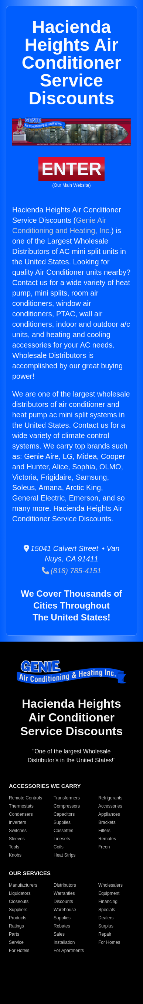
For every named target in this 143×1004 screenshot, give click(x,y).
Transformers (67, 798)
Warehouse (65, 909)
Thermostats (21, 806)
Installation (64, 942)
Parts (14, 934)
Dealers (105, 917)
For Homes (109, 942)
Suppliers (18, 909)
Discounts (63, 901)
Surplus (105, 926)
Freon (104, 847)
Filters (104, 830)
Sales (59, 934)
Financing (108, 901)
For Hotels (19, 950)
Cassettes (63, 830)
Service (16, 942)
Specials (106, 909)
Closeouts (18, 901)
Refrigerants (110, 798)
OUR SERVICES (30, 873)
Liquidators (20, 893)
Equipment (108, 893)
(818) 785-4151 (71, 571)
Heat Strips (64, 855)
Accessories (110, 806)
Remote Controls (25, 798)
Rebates (62, 926)
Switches (18, 830)
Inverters (17, 822)
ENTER (71, 169)
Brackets (107, 822)
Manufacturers (23, 885)
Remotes (107, 838)
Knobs (15, 855)
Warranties (64, 893)
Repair (104, 934)
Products (17, 917)
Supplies (62, 822)
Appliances (109, 814)
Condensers (21, 814)
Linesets (62, 838)
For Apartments (69, 950)
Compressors (67, 806)
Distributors (65, 885)
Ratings (16, 926)
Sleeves (17, 838)
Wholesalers (110, 885)
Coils (59, 847)
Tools (14, 847)
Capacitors (64, 814)
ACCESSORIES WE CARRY (45, 786)
